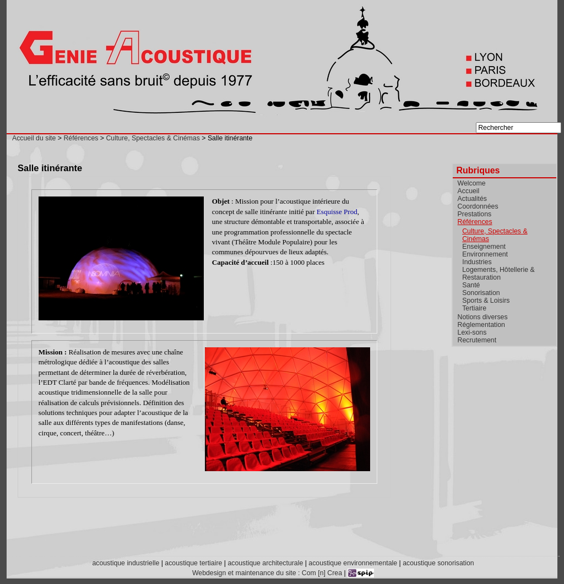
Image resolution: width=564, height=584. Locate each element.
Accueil (469, 191)
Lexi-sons (472, 332)
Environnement (485, 254)
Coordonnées (478, 206)
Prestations (475, 214)
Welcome (472, 183)
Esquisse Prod (337, 212)
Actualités (472, 199)
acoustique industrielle (125, 563)
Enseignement (484, 246)
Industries (476, 262)
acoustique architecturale (265, 563)
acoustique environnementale (352, 563)
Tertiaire (474, 308)
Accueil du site (34, 138)
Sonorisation (481, 293)
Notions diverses (483, 317)
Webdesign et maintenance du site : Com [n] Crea (267, 573)
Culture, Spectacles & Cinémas (152, 138)
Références (80, 138)
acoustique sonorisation (438, 563)
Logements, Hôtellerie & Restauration (498, 273)
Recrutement (477, 340)
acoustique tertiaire (193, 563)
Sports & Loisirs (485, 300)
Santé (471, 285)
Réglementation (481, 325)
